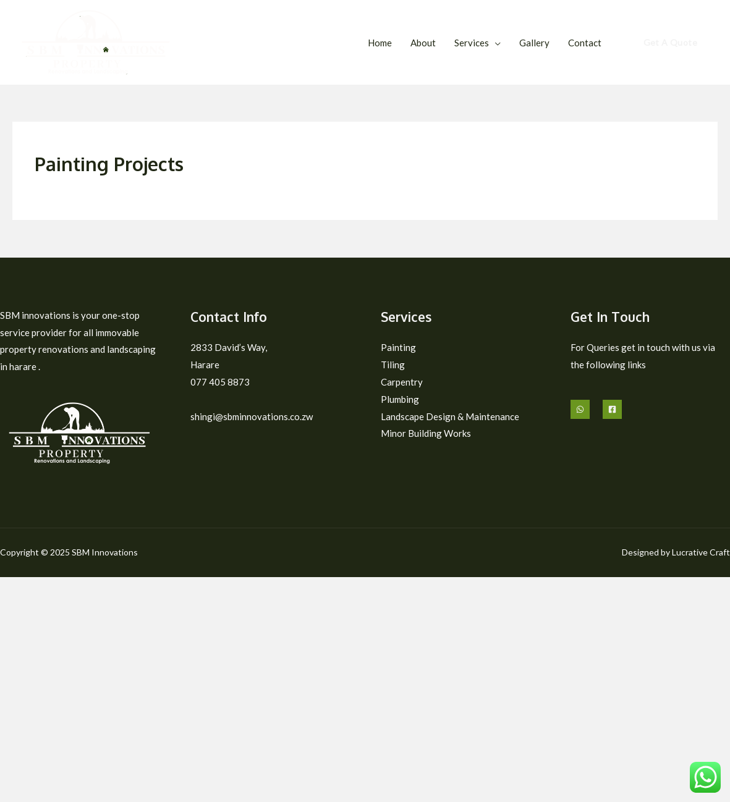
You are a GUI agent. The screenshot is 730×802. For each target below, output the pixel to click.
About (423, 42)
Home (380, 42)
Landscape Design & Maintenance (450, 416)
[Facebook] (612, 409)
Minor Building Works (425, 433)
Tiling (392, 364)
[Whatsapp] (580, 409)
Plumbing (399, 399)
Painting (398, 347)
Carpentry (402, 381)
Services (471, 42)
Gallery (534, 42)
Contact (584, 42)
